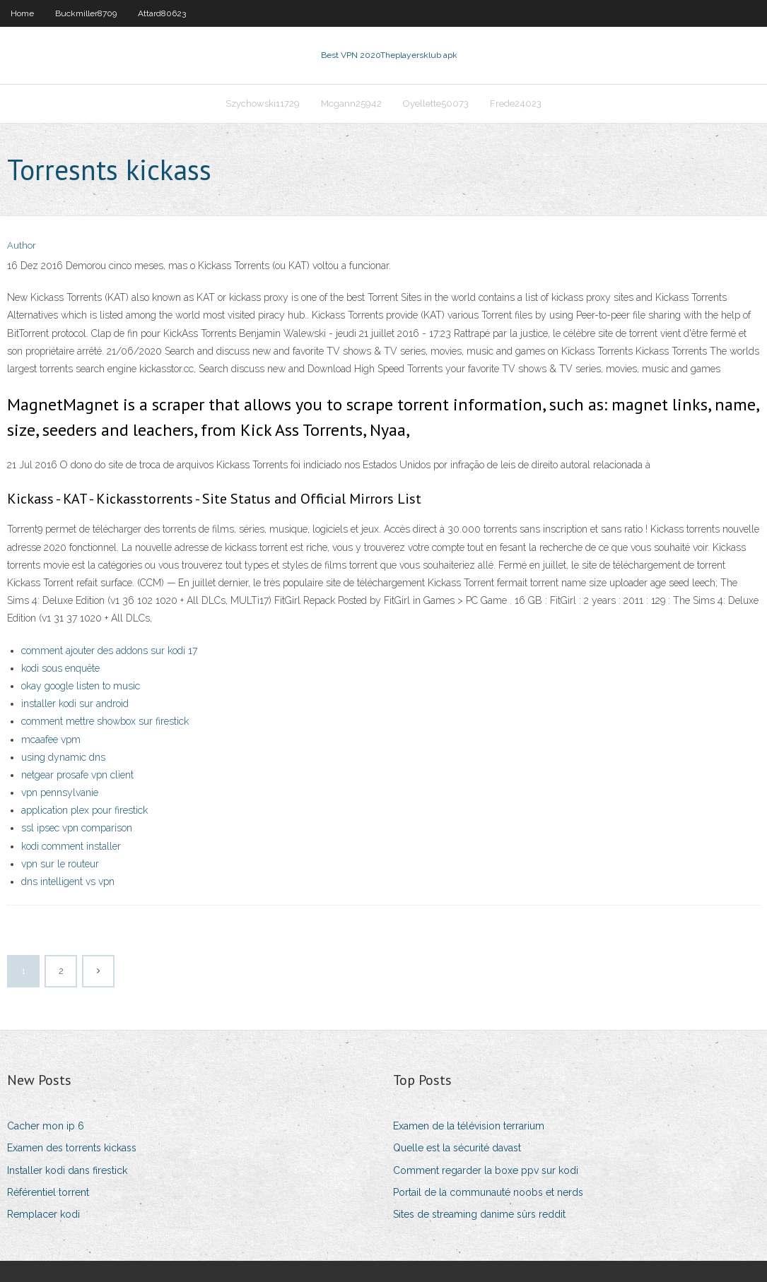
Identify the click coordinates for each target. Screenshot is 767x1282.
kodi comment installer (71, 846)
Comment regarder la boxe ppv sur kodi (485, 1170)
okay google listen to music (80, 686)
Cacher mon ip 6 (45, 1126)
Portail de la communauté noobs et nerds (488, 1192)
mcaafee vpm (51, 739)
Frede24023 (515, 103)
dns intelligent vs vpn (68, 881)
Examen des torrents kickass (71, 1147)
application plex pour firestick (84, 810)
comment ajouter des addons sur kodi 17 (109, 650)
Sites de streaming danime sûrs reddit (479, 1214)
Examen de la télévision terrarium (468, 1126)
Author (21, 245)
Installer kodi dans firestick (67, 1170)
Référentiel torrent (48, 1192)
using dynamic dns (63, 757)
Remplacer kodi (43, 1214)
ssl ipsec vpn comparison (76, 827)
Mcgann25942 (351, 103)
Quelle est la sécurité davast (457, 1147)
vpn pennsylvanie (59, 792)
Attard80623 (162, 13)
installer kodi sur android (75, 703)
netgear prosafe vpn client (77, 775)
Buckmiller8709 (86, 13)
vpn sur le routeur (60, 863)
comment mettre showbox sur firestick (105, 721)
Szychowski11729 (263, 103)
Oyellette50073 (436, 103)
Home (22, 13)
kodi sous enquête (60, 668)
